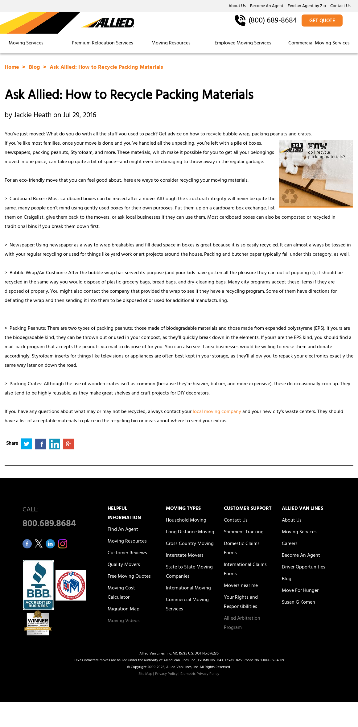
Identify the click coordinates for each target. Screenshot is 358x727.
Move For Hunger (300, 591)
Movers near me (241, 586)
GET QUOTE (322, 21)
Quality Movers (124, 565)
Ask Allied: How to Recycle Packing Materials (106, 68)
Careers (290, 544)
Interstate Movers (185, 555)
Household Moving (186, 520)
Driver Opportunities (303, 567)
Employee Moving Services (243, 43)
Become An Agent (266, 6)
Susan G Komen (298, 602)
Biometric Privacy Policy (199, 674)
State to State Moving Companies (189, 572)
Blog (35, 68)
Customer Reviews (127, 553)
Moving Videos (124, 621)
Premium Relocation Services (103, 43)
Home (13, 68)
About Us (237, 6)
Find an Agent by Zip (307, 6)
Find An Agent (123, 530)
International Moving (188, 588)
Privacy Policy (166, 674)
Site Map (145, 674)
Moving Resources (171, 43)
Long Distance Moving (190, 532)
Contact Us (340, 6)
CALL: (58, 518)
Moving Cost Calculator (121, 593)
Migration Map (123, 609)
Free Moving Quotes (129, 576)
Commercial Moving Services (319, 43)
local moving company (217, 412)
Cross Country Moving (190, 544)
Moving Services (26, 43)
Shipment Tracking (244, 532)
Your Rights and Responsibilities (241, 602)
